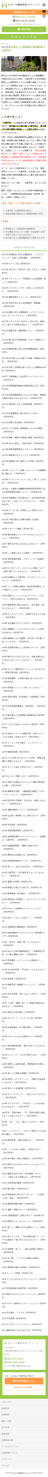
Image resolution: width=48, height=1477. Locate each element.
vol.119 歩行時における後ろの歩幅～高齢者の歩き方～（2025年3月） (24, 359)
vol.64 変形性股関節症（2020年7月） (18, 830)
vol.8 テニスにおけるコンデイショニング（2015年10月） (24, 1280)
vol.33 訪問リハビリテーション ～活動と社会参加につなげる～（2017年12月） (23, 1080)
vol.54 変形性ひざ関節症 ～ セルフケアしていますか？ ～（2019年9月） (24, 901)
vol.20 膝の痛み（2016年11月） (16, 1189)
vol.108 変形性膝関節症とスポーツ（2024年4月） (23, 449)
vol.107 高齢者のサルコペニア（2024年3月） (22, 455)
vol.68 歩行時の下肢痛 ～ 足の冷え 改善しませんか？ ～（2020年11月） (24, 802)
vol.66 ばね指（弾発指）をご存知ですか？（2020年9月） (23, 817)
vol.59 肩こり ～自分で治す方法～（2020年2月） (23, 867)
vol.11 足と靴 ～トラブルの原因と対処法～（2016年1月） (21, 1259)
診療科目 (5, 1408)
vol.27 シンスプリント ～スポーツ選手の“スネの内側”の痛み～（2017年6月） (24, 1132)
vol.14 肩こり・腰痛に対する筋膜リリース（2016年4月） (23, 1229)
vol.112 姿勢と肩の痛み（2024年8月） (19, 422)
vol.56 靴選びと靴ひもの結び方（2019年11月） (22, 887)
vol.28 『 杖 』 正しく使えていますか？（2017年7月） (23, 1123)
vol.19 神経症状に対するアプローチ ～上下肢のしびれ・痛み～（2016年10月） (23, 1196)
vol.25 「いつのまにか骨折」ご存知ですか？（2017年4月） (21, 1151)
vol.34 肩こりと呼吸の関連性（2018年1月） (21, 1073)
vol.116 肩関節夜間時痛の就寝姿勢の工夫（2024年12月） (23, 387)
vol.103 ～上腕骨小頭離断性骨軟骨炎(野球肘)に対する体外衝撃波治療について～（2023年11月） (23, 490)
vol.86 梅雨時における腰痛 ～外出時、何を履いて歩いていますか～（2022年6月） (23, 640)
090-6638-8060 (24, 20)
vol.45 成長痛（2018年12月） (15, 979)
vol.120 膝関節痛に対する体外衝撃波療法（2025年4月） (23, 350)
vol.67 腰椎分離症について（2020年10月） (21, 810)
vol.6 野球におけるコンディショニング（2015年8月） (23, 1295)
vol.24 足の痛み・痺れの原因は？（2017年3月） (23, 1158)
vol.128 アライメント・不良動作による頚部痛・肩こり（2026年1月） (24, 280)
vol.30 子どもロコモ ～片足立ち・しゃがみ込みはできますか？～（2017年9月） (23, 1105)
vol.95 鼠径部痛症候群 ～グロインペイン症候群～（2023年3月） (23, 560)
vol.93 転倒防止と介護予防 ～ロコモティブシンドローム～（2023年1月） (23, 579)
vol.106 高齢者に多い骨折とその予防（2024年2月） (22, 462)
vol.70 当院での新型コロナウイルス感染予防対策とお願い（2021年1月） (23, 783)
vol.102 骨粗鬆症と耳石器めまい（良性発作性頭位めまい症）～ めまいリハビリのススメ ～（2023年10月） (24, 501)
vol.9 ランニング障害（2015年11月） (18, 1273)
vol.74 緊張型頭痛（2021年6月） (16, 752)
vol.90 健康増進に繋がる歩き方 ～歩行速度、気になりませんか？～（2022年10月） (23, 606)
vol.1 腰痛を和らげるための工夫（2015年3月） (22, 1330)
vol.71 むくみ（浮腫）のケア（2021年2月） (21, 776)
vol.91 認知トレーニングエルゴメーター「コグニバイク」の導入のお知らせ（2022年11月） (23, 597)
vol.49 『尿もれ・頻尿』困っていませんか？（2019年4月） (21, 943)
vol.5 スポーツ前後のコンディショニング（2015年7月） (24, 1305)
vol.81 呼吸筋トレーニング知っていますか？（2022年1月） (21, 689)
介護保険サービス (9, 1453)
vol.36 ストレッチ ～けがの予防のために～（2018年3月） (24, 1056)
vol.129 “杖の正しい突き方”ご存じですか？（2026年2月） (24, 271)
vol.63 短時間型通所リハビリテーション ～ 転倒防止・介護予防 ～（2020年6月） (24, 838)
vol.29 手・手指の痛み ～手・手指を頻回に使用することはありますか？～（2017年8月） (23, 1114)
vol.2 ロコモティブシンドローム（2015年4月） (22, 1324)
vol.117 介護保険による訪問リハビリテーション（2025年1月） (23, 378)
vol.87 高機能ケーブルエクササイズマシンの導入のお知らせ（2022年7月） (23, 630)
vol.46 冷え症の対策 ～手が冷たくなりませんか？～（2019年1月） (23, 971)
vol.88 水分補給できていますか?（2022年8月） (22, 623)
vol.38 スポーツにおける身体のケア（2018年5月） (22, 1038)
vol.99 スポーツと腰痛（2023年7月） (18, 529)
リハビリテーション (10, 1446)
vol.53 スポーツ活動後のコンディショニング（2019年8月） (21, 910)
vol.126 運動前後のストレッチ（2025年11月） (22, 297)
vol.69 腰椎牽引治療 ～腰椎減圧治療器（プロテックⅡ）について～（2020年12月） (23, 793)
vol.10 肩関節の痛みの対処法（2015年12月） (22, 1267)
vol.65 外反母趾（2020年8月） (15, 825)
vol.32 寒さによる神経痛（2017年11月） (20, 1088)
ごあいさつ (6, 1402)
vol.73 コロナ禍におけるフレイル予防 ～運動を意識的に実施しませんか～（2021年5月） (23, 759)
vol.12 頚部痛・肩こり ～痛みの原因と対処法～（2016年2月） (23, 1250)
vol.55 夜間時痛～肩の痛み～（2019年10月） (22, 893)
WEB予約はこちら (24, 1381)
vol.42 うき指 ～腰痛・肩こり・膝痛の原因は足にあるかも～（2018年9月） (23, 1004)
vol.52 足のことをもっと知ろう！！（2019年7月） (22, 919)
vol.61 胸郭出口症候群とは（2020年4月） (20, 855)
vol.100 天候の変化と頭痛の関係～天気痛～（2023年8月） (21, 521)
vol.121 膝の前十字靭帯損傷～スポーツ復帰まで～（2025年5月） (24, 341)
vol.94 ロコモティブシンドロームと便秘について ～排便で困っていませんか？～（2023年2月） (23, 569)
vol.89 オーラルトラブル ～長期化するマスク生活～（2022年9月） (23, 615)
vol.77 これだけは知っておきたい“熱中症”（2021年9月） (23, 726)
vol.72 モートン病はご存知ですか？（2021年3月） (22, 768)
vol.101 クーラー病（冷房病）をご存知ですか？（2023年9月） (23, 512)
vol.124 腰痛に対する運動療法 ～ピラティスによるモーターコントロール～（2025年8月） (23, 313)
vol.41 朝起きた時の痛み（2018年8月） (19, 1012)
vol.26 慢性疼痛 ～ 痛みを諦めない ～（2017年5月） (23, 1141)
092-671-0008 (24, 16)
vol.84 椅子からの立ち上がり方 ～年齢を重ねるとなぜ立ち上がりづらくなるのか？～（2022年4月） (23, 660)
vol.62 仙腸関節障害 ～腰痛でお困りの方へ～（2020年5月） (21, 847)
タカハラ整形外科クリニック (21, 1473)
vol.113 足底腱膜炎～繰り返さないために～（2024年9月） (21, 415)
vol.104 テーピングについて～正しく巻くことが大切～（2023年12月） (24, 481)
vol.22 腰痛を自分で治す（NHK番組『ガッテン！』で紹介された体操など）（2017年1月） (22, 1175)
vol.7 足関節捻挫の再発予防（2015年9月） (20, 1288)
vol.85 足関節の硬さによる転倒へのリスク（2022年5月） (23, 649)
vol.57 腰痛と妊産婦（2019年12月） (18, 882)
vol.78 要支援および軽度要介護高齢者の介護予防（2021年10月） (23, 716)
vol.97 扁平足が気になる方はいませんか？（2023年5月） (23, 545)
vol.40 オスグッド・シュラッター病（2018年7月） (22, 1019)
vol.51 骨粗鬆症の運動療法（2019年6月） (20, 927)
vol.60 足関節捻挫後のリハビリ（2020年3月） (22, 861)
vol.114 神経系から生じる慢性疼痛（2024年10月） (22, 405)
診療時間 (5, 1415)
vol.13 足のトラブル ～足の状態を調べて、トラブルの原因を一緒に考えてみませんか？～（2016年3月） (23, 1239)
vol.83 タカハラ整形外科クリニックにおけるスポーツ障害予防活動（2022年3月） (23, 670)
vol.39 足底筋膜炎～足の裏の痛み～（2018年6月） (22, 1029)
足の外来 (5, 1427)
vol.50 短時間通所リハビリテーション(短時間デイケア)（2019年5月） (23, 934)
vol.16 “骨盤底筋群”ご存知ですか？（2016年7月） (24, 1215)
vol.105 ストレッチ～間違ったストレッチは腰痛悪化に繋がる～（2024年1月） (24, 472)
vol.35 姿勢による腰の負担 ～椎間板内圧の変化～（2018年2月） (23, 1065)
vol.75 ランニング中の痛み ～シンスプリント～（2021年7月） (22, 744)
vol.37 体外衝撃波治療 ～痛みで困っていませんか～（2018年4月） (23, 1047)
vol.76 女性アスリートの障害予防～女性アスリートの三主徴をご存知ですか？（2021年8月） (23, 735)
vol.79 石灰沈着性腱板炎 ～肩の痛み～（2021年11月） (24, 707)
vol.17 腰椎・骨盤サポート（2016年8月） (20, 1210)
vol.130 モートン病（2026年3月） (17, 264)
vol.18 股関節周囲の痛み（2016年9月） (19, 1204)
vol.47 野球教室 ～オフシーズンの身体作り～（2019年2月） (21, 962)
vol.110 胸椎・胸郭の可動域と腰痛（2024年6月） (23, 438)
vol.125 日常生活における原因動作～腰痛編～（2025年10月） (22, 304)
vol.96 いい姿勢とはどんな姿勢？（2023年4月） (23, 553)
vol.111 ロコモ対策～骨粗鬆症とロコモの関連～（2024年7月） (23, 430)
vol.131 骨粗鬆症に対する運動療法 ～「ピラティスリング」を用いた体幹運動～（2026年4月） (23, 256)
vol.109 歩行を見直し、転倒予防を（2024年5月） (23, 443)
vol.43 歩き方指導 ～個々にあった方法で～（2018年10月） (24, 995)
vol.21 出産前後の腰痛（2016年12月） (19, 1183)
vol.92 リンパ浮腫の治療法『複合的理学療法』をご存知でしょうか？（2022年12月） (23, 588)
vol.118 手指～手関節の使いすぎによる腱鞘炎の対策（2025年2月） (24, 369)
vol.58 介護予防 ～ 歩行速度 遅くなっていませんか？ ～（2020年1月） (23, 874)
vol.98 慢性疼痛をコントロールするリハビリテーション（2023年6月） (23, 536)
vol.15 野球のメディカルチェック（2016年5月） (23, 1221)
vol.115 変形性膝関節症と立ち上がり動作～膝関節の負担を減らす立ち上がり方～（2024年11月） (24, 396)
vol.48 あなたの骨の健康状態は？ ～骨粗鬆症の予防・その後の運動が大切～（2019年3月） (23, 952)
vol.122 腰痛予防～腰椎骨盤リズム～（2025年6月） (22, 332)
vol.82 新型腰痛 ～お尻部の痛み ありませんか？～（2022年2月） (24, 680)
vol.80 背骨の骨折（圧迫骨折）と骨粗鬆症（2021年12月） (23, 698)
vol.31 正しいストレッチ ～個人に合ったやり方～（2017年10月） (23, 1096)
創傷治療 (5, 1434)
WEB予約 (24, 29)
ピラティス (6, 1459)
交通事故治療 (7, 1440)
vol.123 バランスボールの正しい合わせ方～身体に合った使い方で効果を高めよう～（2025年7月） (24, 323)
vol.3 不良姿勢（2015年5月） (15, 1318)
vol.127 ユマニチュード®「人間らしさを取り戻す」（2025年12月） (22, 289)
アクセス (5, 1465)
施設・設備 (6, 1421)
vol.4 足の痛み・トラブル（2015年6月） (19, 1312)
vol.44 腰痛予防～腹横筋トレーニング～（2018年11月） (23, 986)
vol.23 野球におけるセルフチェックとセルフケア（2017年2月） (23, 1166)
